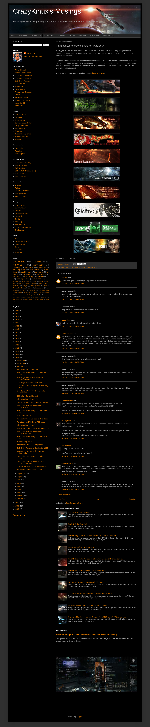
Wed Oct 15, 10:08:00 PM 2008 (73, 490)
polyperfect (36, 297)
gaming (38, 261)
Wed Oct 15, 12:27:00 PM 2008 (73, 456)
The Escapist (19, 230)
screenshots (41, 267)
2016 (17, 335)
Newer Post (61, 499)
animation (16, 276)
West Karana (19, 139)
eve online (65, 267)
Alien (17, 239)
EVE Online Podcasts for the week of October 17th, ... (30, 406)
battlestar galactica (31, 295)
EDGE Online (20, 205)
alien (45, 285)
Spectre (64, 278)
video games (35, 285)
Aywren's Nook (20, 115)
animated (16, 285)
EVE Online (23, 35)
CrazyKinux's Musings (47, 11)
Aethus (17, 188)
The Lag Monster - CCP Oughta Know (30, 445)
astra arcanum (33, 290)
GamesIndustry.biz (21, 213)
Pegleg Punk (66, 421)
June (19, 483)
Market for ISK (20, 103)
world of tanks (39, 299)
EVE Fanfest (19, 174)
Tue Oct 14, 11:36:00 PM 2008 (73, 378)
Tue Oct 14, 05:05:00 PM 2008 (73, 313)
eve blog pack (26, 272)
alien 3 (30, 288)
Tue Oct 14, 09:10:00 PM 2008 (73, 362)
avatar (41, 281)
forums (72, 267)
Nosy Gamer (19, 106)
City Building (60, 35)
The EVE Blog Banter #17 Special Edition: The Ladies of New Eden (92, 536)
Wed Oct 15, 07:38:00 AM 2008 (73, 413)
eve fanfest (34, 270)
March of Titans (20, 196)
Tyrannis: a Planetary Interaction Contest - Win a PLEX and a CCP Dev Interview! (97, 617)
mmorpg (83, 267)
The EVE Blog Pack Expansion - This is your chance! (87, 570)
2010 (17, 351)
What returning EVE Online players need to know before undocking (86, 635)
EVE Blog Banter (21, 165)
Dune (17, 247)
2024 (17, 316)
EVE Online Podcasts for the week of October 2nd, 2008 (30, 462)
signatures (93, 267)
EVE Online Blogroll (22, 176)
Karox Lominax (67, 333)
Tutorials (72, 35)
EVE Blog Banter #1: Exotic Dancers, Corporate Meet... (30, 378)
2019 (17, 329)
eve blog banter (19, 270)
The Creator (22, 290)
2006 (17, 506)
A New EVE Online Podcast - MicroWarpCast (33, 428)
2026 (17, 310)
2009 (17, 354)
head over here (98, 73)
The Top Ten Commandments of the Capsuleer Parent (87, 605)
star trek (44, 297)
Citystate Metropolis (22, 191)
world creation (28, 299)
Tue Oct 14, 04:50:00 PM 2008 (73, 299)
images (77, 267)
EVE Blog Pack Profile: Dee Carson (30, 383)
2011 (17, 348)
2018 (17, 332)
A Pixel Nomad (20, 70)
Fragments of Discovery (23, 92)
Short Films (82, 35)
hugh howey (18, 292)
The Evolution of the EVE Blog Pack (81, 547)
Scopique (18, 131)
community (38, 265)
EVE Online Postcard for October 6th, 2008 (32, 448)
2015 (17, 338)
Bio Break (18, 117)
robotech (35, 292)
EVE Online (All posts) (23, 163)
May (19, 486)
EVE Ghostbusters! (24, 416)
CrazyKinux (66, 320)
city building (28, 276)
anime (21, 295)
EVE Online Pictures (22, 81)
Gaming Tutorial (23, 279)
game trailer (26, 297)
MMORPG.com (20, 224)
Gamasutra (19, 211)
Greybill (17, 95)
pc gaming (39, 272)
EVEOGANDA (20, 89)
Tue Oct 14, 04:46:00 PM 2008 (73, 284)
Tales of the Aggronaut (23, 134)
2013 (17, 345)
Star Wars (18, 253)
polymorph (27, 292)
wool (41, 292)
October (20, 366)
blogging (16, 267)
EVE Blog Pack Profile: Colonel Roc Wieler (32, 402)
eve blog (37, 279)
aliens (34, 283)
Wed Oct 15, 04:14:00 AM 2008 (73, 393)
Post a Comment (65, 494)
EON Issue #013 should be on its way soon (32, 466)
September (21, 473)
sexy (88, 267)
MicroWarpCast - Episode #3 (27, 369)
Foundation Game (19, 288)
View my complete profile (33, 56)
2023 (17, 319)
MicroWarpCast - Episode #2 (27, 399)
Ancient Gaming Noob (23, 73)
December (21, 360)
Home (13, 35)
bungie (25, 285)
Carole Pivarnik (67, 463)
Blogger (79, 717)
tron (46, 283)
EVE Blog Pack (20, 168)
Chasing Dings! (20, 120)
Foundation (19, 151)
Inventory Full (20, 128)
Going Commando (21, 126)
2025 (17, 313)
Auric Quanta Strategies (23, 75)
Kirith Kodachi (67, 401)
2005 (17, 509)
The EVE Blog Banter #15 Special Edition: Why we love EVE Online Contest (95, 559)
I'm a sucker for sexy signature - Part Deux (32, 419)
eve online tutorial (44, 290)
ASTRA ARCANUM (22, 241)
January (20, 499)
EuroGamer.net (20, 208)
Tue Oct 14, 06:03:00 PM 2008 (73, 349)
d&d (40, 295)
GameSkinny (19, 216)
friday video (29, 267)
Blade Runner (20, 244)
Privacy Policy (95, 35)
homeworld (25, 281)
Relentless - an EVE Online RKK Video (31, 422)
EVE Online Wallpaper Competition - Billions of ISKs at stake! (90, 594)
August (20, 477)
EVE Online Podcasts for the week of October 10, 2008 (30, 432)
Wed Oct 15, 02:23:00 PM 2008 (73, 474)
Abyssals (18, 185)
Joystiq (17, 219)
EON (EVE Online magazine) (25, 171)
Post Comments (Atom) (74, 503)
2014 (17, 342)
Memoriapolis (20, 154)
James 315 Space (21, 97)
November (21, 363)
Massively (18, 222)
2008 (17, 357)
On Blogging (48, 35)
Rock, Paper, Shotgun (23, 227)
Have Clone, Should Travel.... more (29, 469)
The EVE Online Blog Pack (77, 524)
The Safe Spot (36, 35)
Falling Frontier (20, 193)
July (19, 480)
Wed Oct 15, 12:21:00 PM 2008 (73, 438)
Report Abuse (19, 515)
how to (40, 276)
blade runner (39, 288)
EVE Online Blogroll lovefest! (78, 512)
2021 (17, 326)
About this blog (108, 35)
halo (40, 283)
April (19, 489)
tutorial (20, 283)
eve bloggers (27, 274)
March (19, 492)
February (20, 496)
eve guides (41, 274)
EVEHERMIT (20, 86)
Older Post (132, 499)
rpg (48, 276)
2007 (17, 503)
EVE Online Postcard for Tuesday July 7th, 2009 (85, 582)
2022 (17, 323)
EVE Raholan (20, 84)
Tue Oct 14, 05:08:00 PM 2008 (73, 326)
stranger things (17, 299)
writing (34, 281)
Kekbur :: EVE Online (22, 100)
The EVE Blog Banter (24, 442)
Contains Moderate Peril (23, 123)
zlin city (47, 299)
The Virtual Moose (21, 137)
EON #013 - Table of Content (27, 396)
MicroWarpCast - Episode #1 (27, 425)
